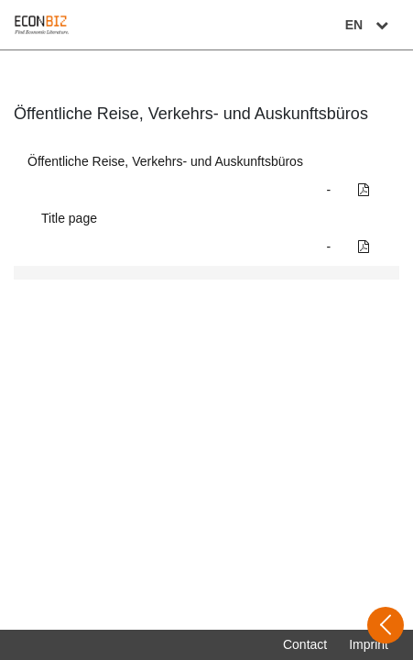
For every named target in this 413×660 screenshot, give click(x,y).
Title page (69, 218)
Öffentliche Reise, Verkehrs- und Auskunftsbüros (165, 161)
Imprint (368, 644)
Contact (305, 644)
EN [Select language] (369, 24)
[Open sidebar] (385, 625)
